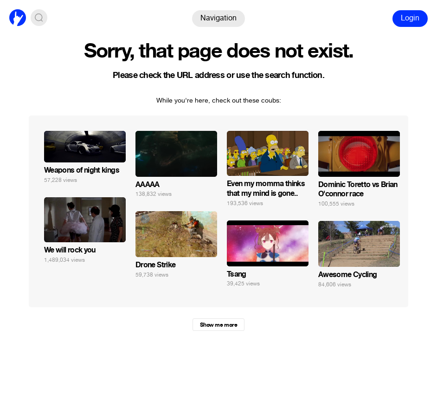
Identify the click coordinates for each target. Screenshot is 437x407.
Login (410, 18)
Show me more (218, 325)
